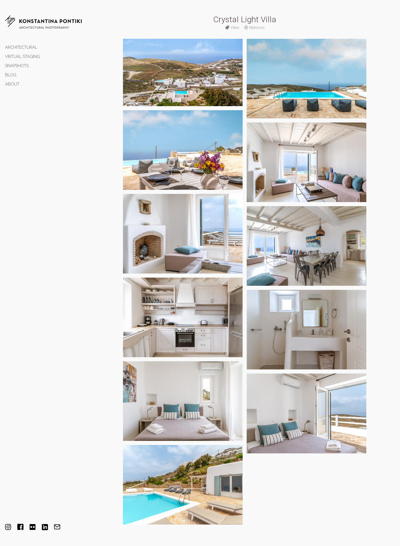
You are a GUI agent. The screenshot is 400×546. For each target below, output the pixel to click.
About (12, 84)
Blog (10, 74)
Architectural (21, 47)
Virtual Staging (22, 56)
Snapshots (17, 65)
